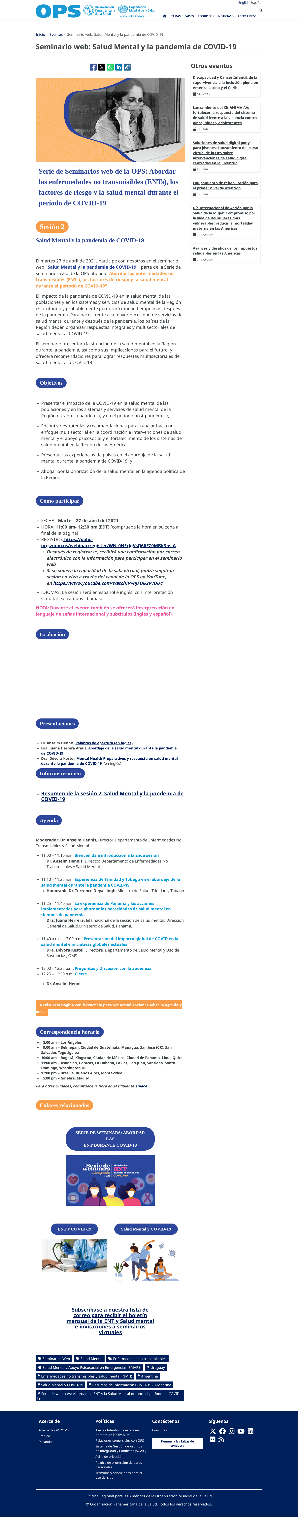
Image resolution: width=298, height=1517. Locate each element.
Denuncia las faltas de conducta (177, 1443)
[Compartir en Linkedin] (118, 67)
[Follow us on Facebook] (222, 1432)
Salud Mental (92, 1358)
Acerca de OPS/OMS (54, 1430)
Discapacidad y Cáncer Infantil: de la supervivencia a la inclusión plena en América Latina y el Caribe (225, 82)
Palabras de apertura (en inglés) (104, 743)
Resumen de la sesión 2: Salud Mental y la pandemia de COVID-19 (112, 796)
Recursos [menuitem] (205, 16)
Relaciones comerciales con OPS (119, 1440)
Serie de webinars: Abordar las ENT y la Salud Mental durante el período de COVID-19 (109, 1396)
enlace (141, 1086)
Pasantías (46, 1442)
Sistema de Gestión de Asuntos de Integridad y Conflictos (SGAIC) (120, 1448)
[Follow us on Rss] (221, 1440)
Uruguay (157, 1367)
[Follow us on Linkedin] (250, 1432)
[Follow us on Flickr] (212, 1440)
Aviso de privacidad (109, 1456)
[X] (213, 1432)
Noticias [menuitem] (225, 16)
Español (256, 2)
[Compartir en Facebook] (93, 67)
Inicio (40, 34)
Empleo (44, 1436)
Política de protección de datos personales (118, 1464)
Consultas (159, 1430)
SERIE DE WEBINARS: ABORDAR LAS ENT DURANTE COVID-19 (110, 1139)
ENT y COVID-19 (74, 1229)
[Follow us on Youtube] (241, 1432)
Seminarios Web (56, 1358)
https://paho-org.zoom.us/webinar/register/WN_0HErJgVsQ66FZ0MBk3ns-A (108, 542)
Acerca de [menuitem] (245, 16)
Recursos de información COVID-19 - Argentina (131, 1384)
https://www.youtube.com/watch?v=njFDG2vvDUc (107, 583)
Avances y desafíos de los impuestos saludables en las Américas (225, 251)
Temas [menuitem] (176, 16)
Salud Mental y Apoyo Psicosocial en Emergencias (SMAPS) (92, 1367)
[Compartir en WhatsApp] (110, 67)
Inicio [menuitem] (164, 17)
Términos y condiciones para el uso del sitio (118, 1475)
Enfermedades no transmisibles (140, 1358)
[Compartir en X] (101, 67)
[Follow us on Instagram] (231, 1432)
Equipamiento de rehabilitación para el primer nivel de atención (225, 185)
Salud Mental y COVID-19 (146, 1229)
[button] (127, 67)
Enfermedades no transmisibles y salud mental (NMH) (86, 1376)
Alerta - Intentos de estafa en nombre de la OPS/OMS (117, 1432)
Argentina (149, 1376)
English (243, 2)
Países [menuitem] (189, 16)
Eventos (56, 34)
